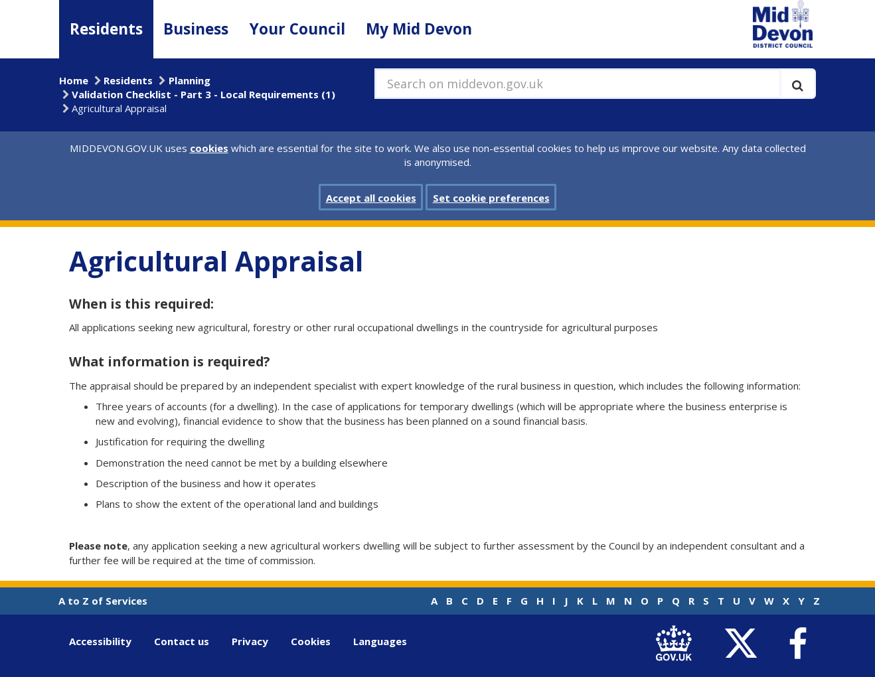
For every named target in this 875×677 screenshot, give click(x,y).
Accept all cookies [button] (371, 197)
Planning (189, 80)
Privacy (250, 641)
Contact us (181, 641)
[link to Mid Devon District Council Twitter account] (744, 644)
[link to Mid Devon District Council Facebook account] (797, 644)
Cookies (311, 641)
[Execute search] (797, 83)
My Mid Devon (419, 29)
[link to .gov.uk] (677, 644)
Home (73, 80)
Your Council (297, 29)
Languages (380, 641)
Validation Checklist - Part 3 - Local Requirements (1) (203, 94)
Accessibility (100, 641)
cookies (209, 148)
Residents (106, 29)
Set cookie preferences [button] (491, 197)
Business (195, 29)
